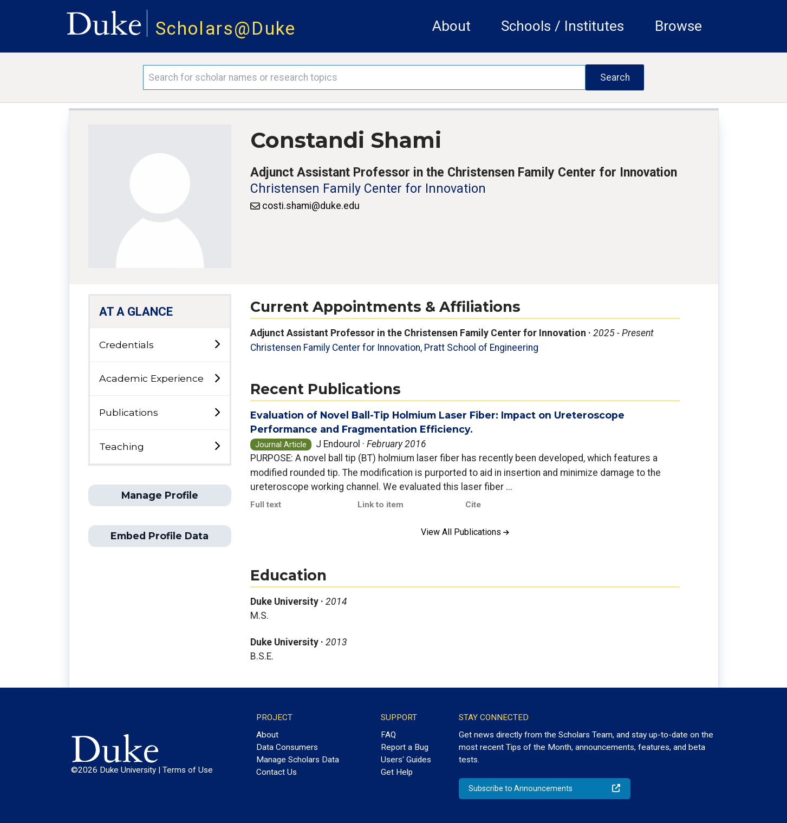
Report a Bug (404, 747)
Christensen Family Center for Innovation (368, 188)
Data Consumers (287, 747)
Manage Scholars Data (297, 760)
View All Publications (465, 532)
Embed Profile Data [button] (159, 535)
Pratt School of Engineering (481, 347)
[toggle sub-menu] (217, 344)
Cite (473, 505)
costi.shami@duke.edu (311, 205)
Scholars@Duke (225, 28)
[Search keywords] (364, 77)
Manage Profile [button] (159, 495)
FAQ (388, 735)
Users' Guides (406, 760)
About (451, 26)
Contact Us (276, 772)
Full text (265, 505)
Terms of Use (187, 770)
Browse (678, 26)
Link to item (380, 505)
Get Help (397, 772)
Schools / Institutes (562, 26)
